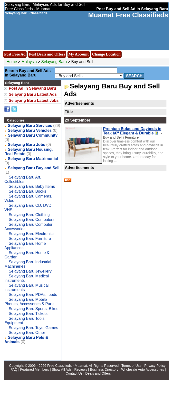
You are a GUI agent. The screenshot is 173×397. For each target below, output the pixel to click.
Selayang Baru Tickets (28, 314)
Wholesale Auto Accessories (142, 369)
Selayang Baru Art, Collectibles (22, 179)
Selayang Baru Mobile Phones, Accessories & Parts (29, 301)
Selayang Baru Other (27, 333)
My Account (78, 54)
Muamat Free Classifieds (128, 15)
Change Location (106, 54)
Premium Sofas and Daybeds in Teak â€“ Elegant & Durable (132, 131)
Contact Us (74, 373)
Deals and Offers (98, 373)
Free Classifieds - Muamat (67, 366)
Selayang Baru (54, 62)
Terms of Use (131, 366)
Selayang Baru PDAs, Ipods (33, 295)
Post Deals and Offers (47, 54)
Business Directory (104, 369)
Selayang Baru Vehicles (30, 130)
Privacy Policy (154, 366)
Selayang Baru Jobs (26, 144)
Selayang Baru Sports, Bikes (33, 309)
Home (12, 62)
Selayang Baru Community (33, 135)
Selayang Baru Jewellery (30, 271)
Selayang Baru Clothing (29, 215)
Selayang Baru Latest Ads (33, 94)
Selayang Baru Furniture (30, 238)
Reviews (80, 369)
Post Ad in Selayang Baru (32, 88)
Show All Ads (61, 369)
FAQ (13, 369)
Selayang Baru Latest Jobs (34, 100)
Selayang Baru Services (30, 125)
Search (134, 76)
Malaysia (29, 62)
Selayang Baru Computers (32, 219)
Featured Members (34, 369)
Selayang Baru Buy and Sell (33, 168)
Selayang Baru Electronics (32, 234)
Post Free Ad (15, 54)
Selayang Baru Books (27, 191)
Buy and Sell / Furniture (121, 137)
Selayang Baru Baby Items (32, 186)
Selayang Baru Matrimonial (33, 159)
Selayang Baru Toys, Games (33, 328)
